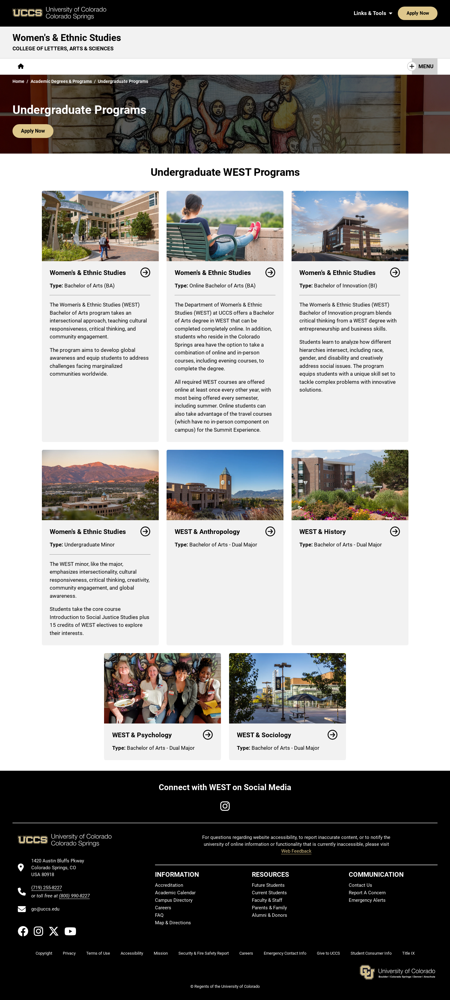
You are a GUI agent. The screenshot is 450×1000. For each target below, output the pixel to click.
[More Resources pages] (165, 66)
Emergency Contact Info (285, 953)
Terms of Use (98, 953)
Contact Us (279, 66)
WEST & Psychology (162, 735)
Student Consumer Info (371, 953)
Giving (202, 66)
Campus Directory (173, 900)
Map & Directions (173, 922)
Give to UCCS (328, 953)
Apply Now (398, 13)
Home (18, 81)
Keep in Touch (320, 66)
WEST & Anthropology (225, 532)
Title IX (408, 953)
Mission (161, 953)
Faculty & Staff (267, 900)
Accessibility (132, 953)
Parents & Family (269, 907)
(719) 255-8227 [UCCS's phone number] (46, 888)
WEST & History (349, 532)
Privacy (69, 953)
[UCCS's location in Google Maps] (60, 867)
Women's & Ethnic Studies (66, 37)
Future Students (268, 885)
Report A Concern (367, 892)
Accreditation (169, 885)
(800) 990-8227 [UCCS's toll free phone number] (74, 896)
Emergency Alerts (367, 900)
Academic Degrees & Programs (61, 81)
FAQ (159, 915)
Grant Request (237, 66)
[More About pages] (46, 66)
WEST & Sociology (287, 735)
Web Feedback (296, 851)
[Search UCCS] (431, 13)
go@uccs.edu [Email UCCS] (45, 909)
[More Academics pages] (86, 66)
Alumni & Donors (269, 915)
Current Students (269, 892)
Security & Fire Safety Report (203, 953)
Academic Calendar (175, 892)
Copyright (44, 953)
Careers (163, 907)
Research (126, 66)
